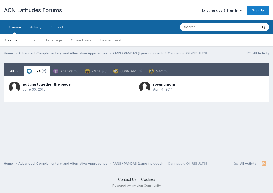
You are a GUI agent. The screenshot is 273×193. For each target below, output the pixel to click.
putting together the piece (47, 84)
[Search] (205, 27)
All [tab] (15, 71)
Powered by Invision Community (136, 185)
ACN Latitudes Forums (33, 10)
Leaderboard (110, 40)
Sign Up (258, 10)
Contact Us (127, 179)
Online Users (81, 40)
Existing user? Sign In (221, 10)
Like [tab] (36, 71)
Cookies (148, 179)
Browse (14, 29)
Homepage (53, 40)
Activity (35, 27)
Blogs (31, 40)
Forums (11, 40)
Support (57, 27)
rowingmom (164, 84)
